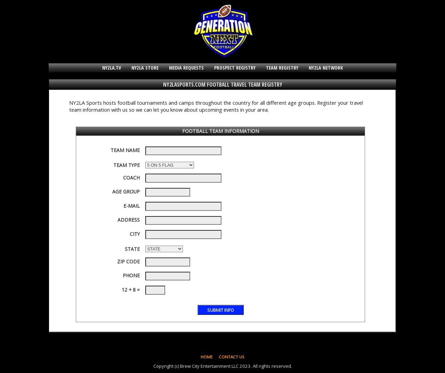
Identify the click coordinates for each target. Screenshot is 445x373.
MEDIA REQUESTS (186, 67)
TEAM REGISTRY (282, 67)
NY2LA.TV (111, 67)
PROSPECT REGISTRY (235, 67)
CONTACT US (231, 356)
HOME (206, 356)
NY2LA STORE (145, 67)
